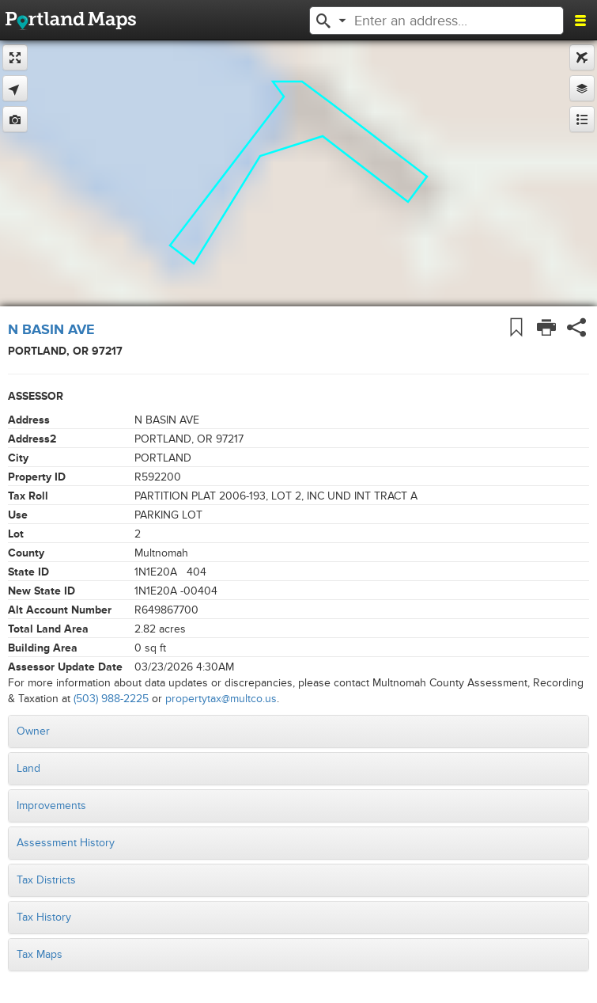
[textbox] (442, 20)
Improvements (51, 805)
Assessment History (66, 842)
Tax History (44, 917)
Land (28, 768)
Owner (33, 731)
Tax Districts (46, 880)
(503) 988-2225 (111, 698)
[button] (323, 19)
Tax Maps (39, 954)
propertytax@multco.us (221, 698)
